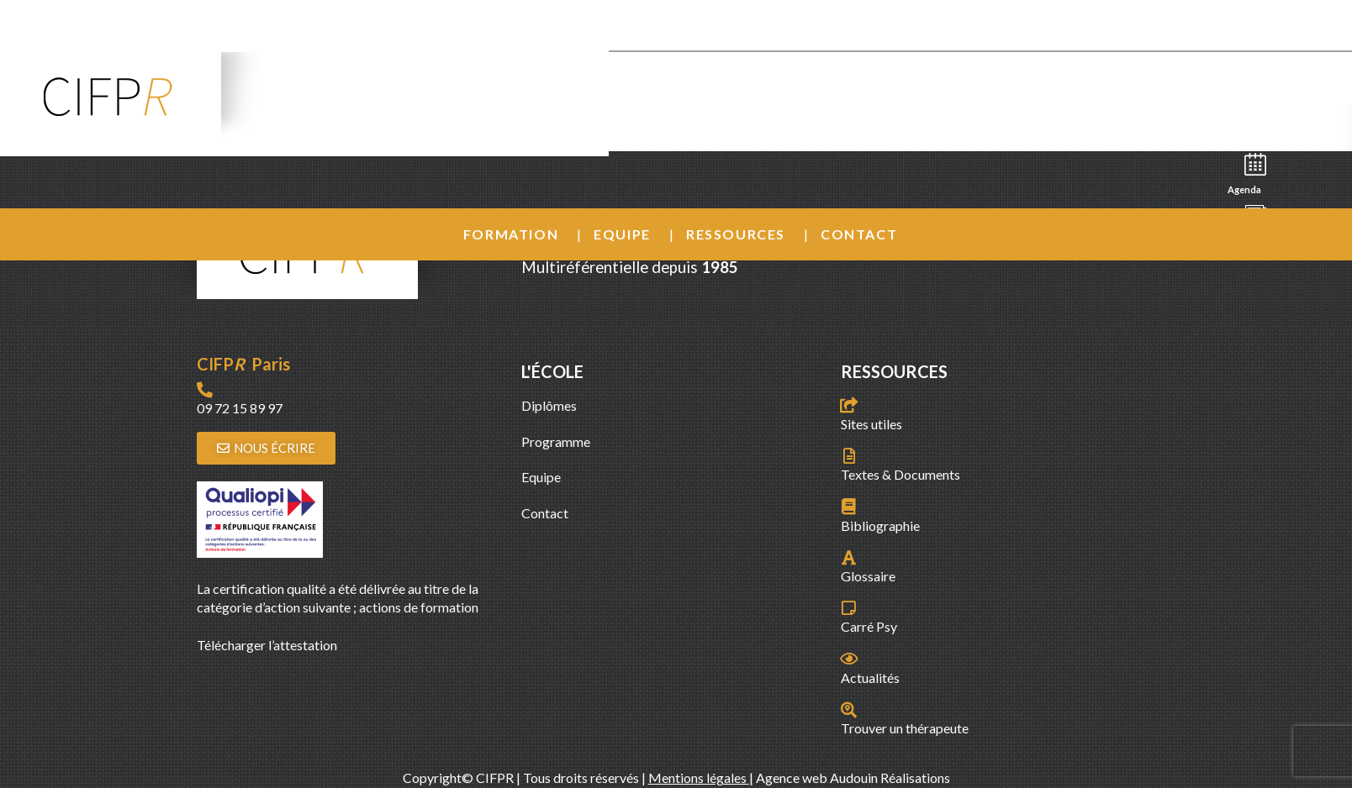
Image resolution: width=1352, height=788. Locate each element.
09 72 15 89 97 (240, 408)
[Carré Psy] (849, 608)
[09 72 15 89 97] (205, 389)
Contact (859, 234)
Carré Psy (869, 626)
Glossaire (868, 576)
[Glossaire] (849, 557)
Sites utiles (871, 424)
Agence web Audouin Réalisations (853, 777)
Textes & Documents (900, 474)
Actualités (870, 678)
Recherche (1251, 123)
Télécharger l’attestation (267, 645)
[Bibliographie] (849, 506)
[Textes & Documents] (849, 456)
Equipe (622, 234)
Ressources (735, 234)
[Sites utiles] (849, 404)
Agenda (1249, 172)
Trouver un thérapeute (905, 728)
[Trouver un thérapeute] (849, 709)
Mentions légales (698, 777)
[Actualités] (849, 658)
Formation (510, 234)
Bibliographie (880, 525)
